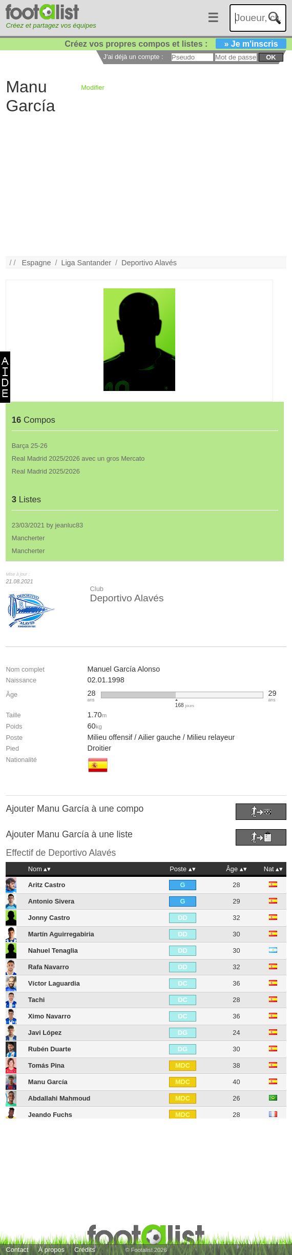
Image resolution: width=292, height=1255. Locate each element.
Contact (17, 1249)
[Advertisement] (143, 185)
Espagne (36, 263)
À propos (51, 1249)
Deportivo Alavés (149, 263)
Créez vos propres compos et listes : (175, 44)
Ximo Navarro (49, 1016)
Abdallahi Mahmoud (59, 1098)
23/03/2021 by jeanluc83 (47, 525)
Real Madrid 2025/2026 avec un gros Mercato (78, 458)
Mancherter (28, 538)
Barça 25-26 (30, 445)
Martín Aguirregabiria (61, 934)
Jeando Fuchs (50, 1115)
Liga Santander (86, 263)
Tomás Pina (46, 1065)
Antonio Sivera (51, 901)
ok (271, 57)
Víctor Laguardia (54, 983)
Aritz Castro (47, 885)
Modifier (93, 87)
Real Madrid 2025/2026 (46, 471)
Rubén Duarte (49, 1049)
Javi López (44, 1032)
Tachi (36, 1000)
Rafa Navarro (48, 967)
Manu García (48, 1082)
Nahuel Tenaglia (53, 950)
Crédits (84, 1249)
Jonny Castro (49, 917)
